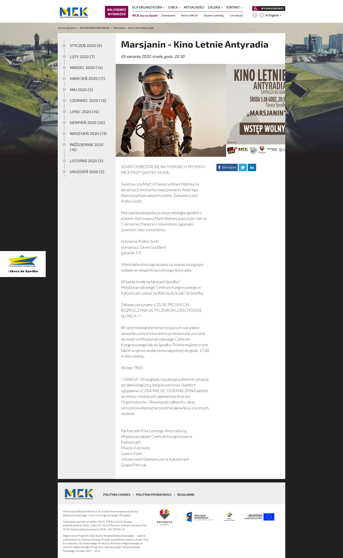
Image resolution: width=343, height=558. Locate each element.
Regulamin (185, 494)
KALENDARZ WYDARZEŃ (116, 12)
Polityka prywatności (154, 494)
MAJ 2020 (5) (81, 89)
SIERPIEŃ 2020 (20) (87, 122)
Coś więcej (236, 15)
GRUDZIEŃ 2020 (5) (87, 171)
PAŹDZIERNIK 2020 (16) (86, 147)
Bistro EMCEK (189, 15)
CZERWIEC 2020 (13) (88, 100)
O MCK (174, 7)
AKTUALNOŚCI (194, 7)
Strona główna (67, 27)
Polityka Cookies (116, 494)
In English (272, 15)
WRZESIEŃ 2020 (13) (88, 133)
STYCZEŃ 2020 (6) (86, 45)
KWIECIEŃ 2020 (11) (87, 78)
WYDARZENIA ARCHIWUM (95, 27)
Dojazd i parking (214, 15)
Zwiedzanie (168, 15)
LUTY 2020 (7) (82, 56)
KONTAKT (234, 7)
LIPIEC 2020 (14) (84, 111)
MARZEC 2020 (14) (86, 67)
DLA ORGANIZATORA (148, 7)
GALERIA (215, 7)
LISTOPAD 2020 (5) (86, 160)
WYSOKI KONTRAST (272, 8)
